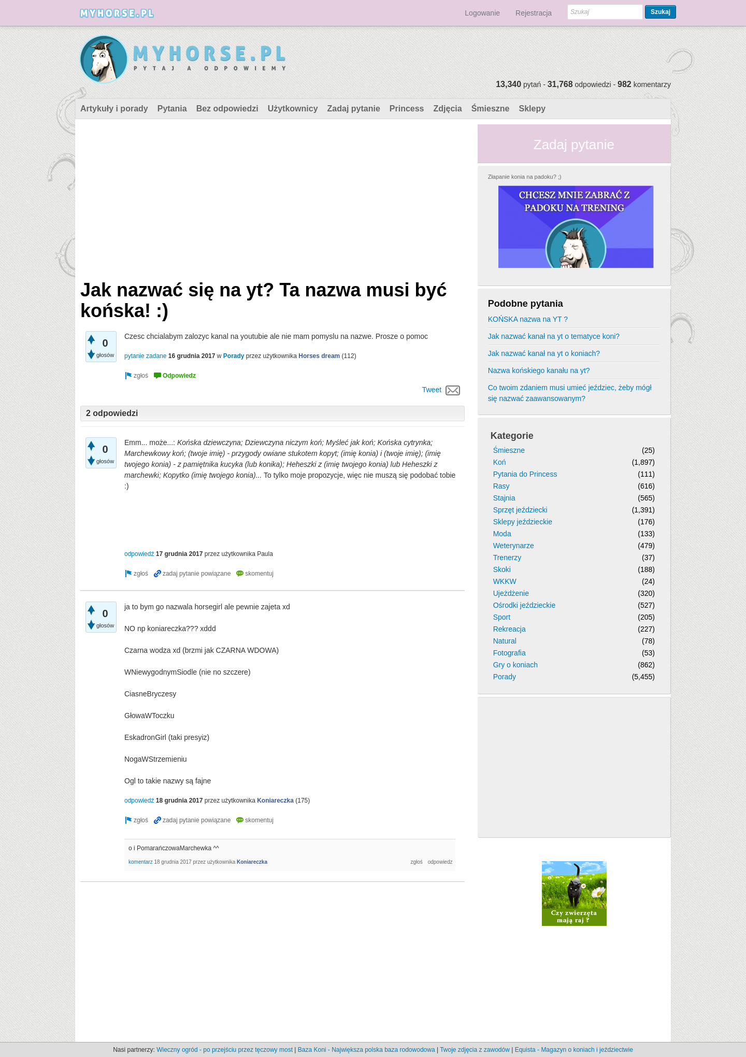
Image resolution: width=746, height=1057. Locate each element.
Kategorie (512, 436)
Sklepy (532, 108)
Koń (499, 462)
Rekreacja (509, 629)
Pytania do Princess (525, 474)
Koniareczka (275, 800)
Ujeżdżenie (511, 593)
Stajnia (504, 498)
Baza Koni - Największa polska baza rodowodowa (366, 1049)
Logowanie (482, 13)
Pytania (172, 108)
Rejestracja (533, 13)
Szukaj (660, 12)
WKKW (505, 581)
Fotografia (509, 653)
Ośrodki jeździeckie (524, 605)
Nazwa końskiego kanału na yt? (539, 370)
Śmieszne (490, 108)
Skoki (502, 569)
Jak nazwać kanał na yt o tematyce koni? (554, 336)
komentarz (140, 862)
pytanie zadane (145, 356)
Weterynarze (513, 545)
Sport (501, 617)
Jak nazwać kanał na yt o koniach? (544, 353)
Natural (505, 641)
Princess (407, 108)
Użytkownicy (293, 108)
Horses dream (319, 356)
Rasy (501, 486)
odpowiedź (139, 554)
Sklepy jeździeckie (522, 522)
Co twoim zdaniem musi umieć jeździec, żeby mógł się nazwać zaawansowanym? (570, 393)
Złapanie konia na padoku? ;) (525, 177)
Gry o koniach (515, 665)
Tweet (431, 389)
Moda (502, 534)
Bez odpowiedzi (227, 108)
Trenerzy (507, 557)
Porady (234, 356)
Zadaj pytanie (353, 108)
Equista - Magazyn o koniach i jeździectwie (574, 1049)
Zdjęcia (448, 108)
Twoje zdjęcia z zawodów (475, 1049)
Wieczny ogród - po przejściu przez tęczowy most (224, 1049)
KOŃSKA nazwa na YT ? (528, 319)
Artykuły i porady (114, 108)
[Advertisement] (272, 196)
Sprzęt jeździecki (520, 510)
